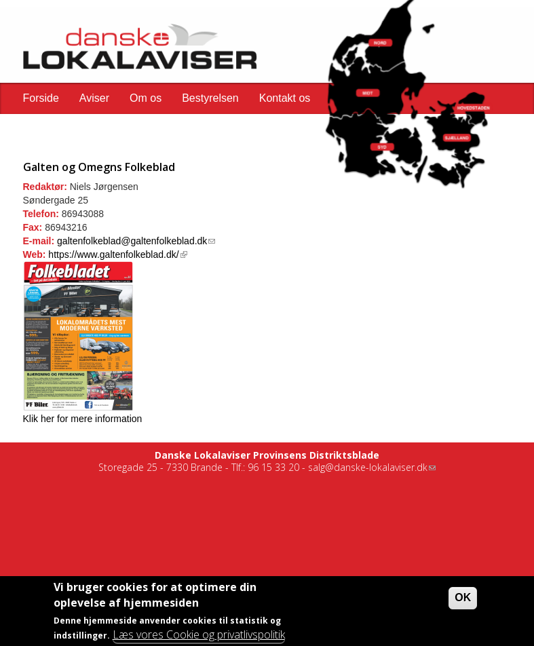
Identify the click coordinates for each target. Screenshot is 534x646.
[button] (376, 91)
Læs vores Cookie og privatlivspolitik (199, 636)
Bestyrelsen (210, 98)
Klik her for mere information (82, 418)
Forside (41, 98)
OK (463, 600)
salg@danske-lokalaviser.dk (372, 467)
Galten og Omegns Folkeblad (99, 166)
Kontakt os (285, 98)
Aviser (94, 98)
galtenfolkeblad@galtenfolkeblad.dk (136, 240)
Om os (145, 98)
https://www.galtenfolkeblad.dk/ (117, 254)
